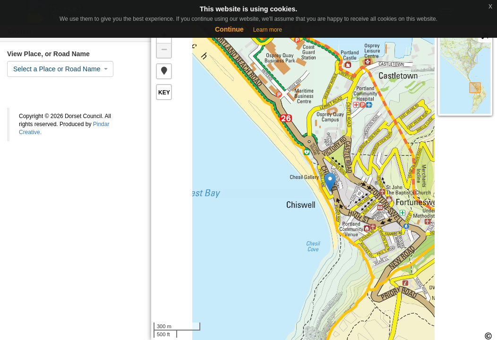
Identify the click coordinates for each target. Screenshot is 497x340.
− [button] (164, 50)
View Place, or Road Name (48, 54)
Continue (229, 29)
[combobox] (60, 69)
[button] (164, 71)
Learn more (267, 29)
